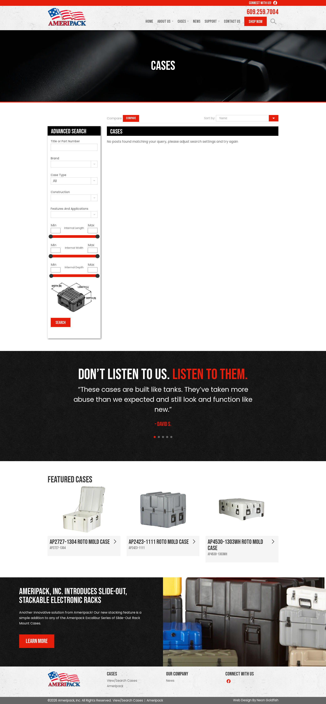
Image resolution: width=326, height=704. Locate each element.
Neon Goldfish (267, 700)
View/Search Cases (122, 680)
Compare (131, 118)
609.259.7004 (262, 12)
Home (149, 21)
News (196, 21)
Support (211, 21)
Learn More (37, 641)
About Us (163, 21)
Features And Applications (69, 209)
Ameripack (115, 686)
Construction (60, 192)
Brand (55, 158)
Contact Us (232, 21)
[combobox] (74, 164)
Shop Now (255, 21)
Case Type (58, 175)
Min (53, 225)
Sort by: (209, 118)
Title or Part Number (65, 141)
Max (91, 225)
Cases (182, 21)
